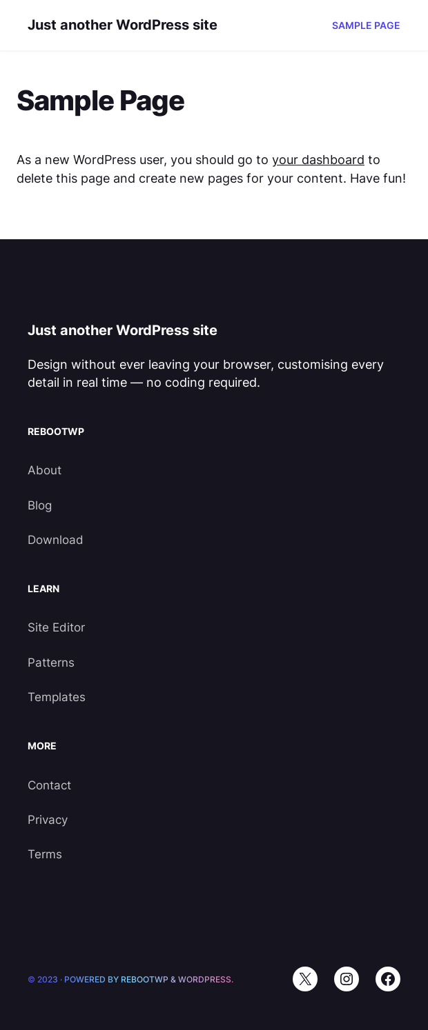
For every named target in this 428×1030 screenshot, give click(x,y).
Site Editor (56, 627)
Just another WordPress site (122, 25)
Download (56, 540)
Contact (49, 785)
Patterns (51, 662)
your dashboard (318, 159)
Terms (45, 854)
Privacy (48, 820)
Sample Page (366, 25)
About (44, 470)
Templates (57, 697)
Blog (40, 505)
